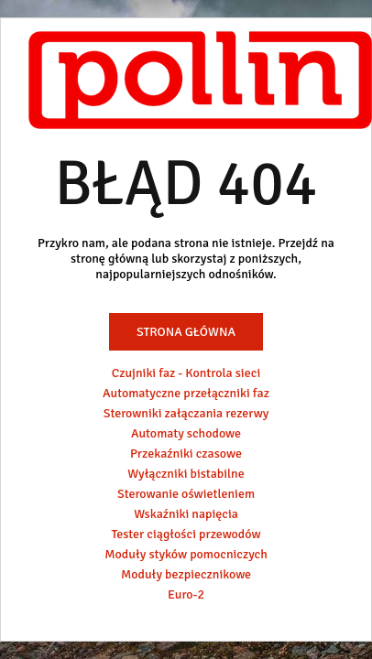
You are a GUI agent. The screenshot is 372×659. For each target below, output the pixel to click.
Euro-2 (186, 594)
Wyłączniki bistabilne (186, 473)
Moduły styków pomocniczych (186, 554)
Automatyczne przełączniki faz (186, 393)
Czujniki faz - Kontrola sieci (186, 373)
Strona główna (186, 332)
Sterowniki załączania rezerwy (186, 413)
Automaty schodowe (186, 433)
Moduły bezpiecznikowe (186, 574)
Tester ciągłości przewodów (185, 534)
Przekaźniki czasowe (186, 453)
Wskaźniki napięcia (186, 514)
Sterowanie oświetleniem (186, 494)
